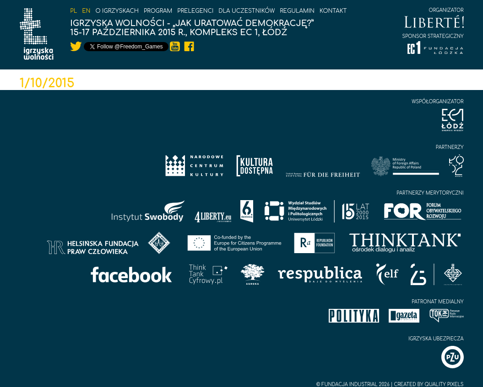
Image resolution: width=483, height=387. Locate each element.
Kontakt (333, 11)
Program (158, 11)
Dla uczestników (246, 11)
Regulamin (297, 11)
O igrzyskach (117, 11)
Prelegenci (195, 11)
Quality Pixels (443, 384)
